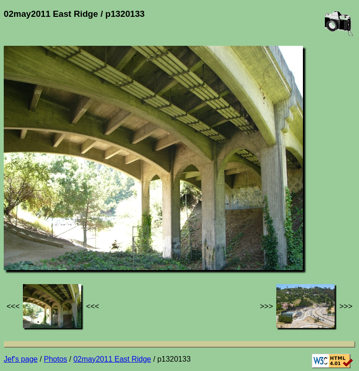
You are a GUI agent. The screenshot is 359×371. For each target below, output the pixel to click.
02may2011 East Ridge (112, 359)
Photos (55, 359)
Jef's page (20, 359)
